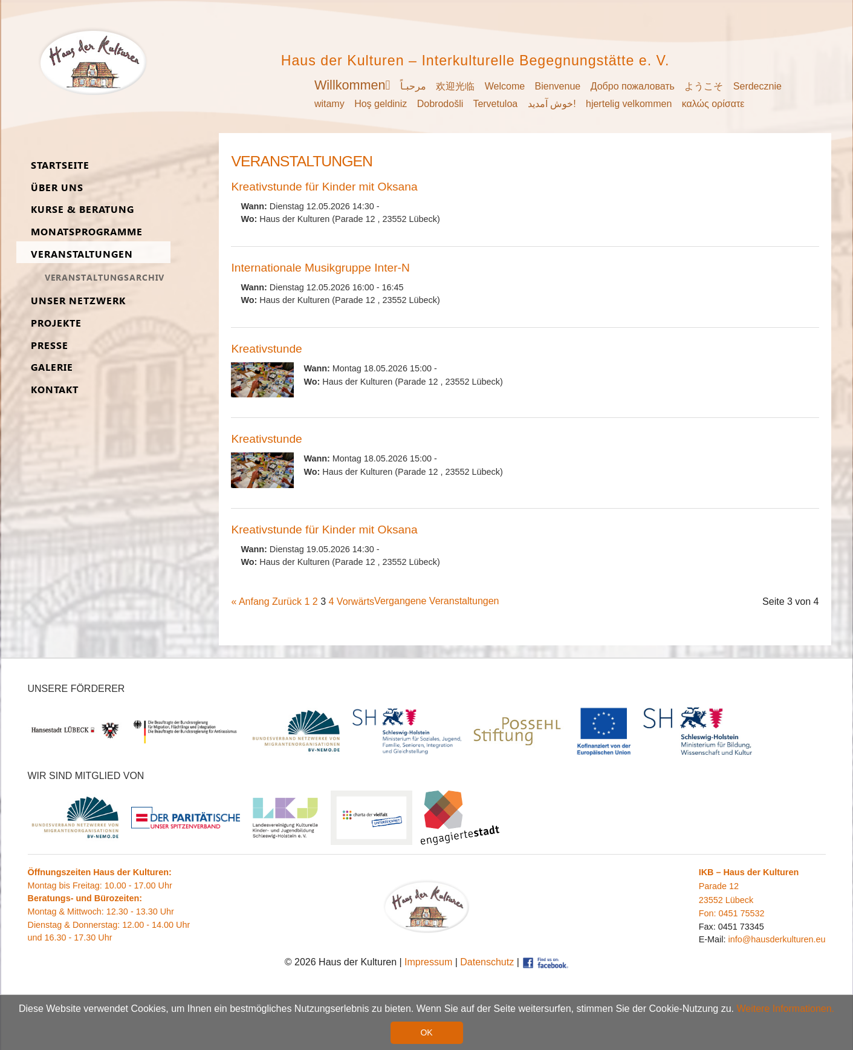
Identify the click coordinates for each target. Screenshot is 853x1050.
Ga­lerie (52, 367)
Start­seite (60, 165)
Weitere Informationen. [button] (786, 1009)
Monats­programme (87, 232)
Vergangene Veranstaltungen (436, 601)
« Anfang (250, 601)
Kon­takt (55, 390)
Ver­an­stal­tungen (82, 254)
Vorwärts (355, 601)
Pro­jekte (56, 323)
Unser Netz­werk (78, 301)
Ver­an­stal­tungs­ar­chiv (104, 277)
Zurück (287, 601)
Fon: (709, 913)
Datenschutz (487, 962)
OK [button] (426, 1033)
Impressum (428, 962)
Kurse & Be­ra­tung (82, 209)
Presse (49, 345)
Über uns (57, 188)
